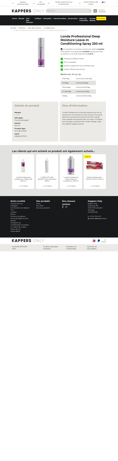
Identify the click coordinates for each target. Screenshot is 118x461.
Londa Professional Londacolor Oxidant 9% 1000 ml (23, 179)
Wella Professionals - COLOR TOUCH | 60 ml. (95, 178)
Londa (17, 115)
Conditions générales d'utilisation (50, 248)
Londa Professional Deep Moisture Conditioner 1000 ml (71, 179)
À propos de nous (17, 204)
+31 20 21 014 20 (94, 216)
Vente (38, 204)
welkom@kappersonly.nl (97, 218)
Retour (13, 214)
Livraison (14, 212)
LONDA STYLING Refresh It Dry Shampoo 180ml (47, 179)
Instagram (14, 206)
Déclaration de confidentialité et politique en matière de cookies (20, 225)
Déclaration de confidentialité (71, 248)
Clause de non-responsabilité (92, 248)
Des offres (40, 206)
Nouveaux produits (43, 208)
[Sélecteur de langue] (104, 2)
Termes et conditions (18, 216)
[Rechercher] (69, 10)
